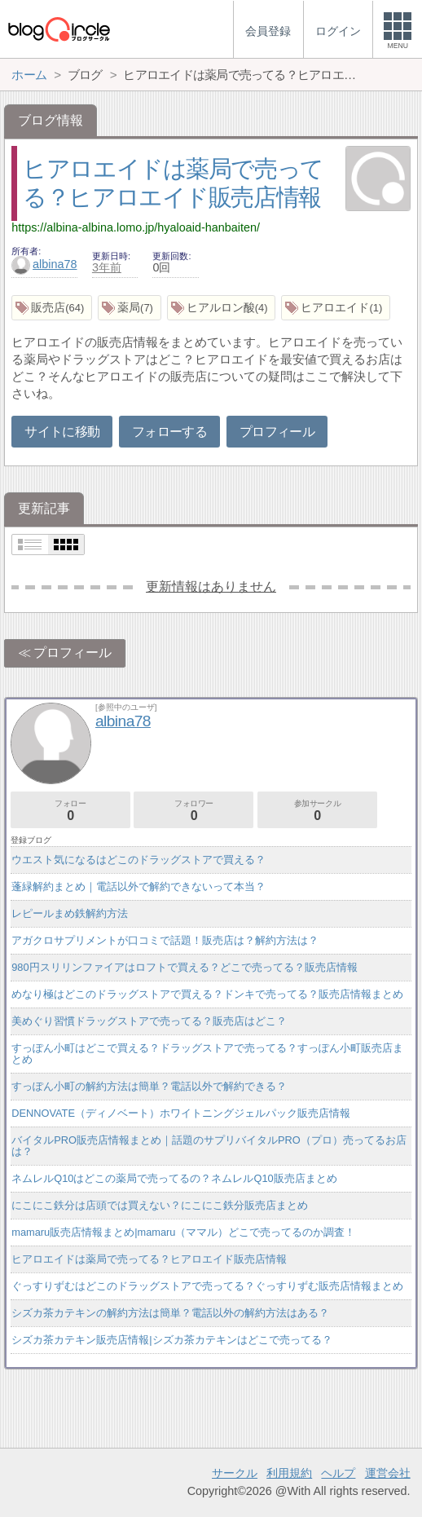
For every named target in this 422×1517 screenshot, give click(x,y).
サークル (234, 1473)
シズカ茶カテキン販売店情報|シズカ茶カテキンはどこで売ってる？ (171, 1340)
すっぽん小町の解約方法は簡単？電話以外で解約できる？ (149, 1086)
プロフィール (277, 432)
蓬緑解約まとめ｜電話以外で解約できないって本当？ (138, 886)
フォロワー (193, 810)
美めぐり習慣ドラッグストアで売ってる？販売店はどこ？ (149, 1021)
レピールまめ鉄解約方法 (69, 913)
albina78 (44, 264)
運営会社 (388, 1473)
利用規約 (289, 1473)
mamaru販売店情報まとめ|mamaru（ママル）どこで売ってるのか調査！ (183, 1232)
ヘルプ (338, 1473)
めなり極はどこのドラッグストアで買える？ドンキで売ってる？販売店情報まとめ (207, 994)
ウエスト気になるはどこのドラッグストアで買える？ (138, 859)
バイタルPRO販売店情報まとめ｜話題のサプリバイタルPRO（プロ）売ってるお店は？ (208, 1146)
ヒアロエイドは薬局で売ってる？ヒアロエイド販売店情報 (149, 1259)
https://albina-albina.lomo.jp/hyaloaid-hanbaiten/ (135, 227)
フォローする (169, 432)
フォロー (70, 810)
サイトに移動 (61, 432)
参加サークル (317, 810)
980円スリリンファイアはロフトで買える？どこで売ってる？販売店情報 (184, 967)
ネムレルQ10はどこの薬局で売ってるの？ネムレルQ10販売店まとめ (173, 1178)
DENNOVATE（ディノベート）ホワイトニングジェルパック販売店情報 (180, 1113)
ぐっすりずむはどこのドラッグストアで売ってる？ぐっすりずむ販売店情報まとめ (207, 1286)
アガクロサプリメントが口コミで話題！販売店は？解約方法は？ (165, 940)
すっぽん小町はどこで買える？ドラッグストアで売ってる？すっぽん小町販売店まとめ (207, 1053)
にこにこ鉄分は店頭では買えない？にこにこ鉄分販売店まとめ (159, 1205)
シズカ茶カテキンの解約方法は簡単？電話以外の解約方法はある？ (170, 1313)
